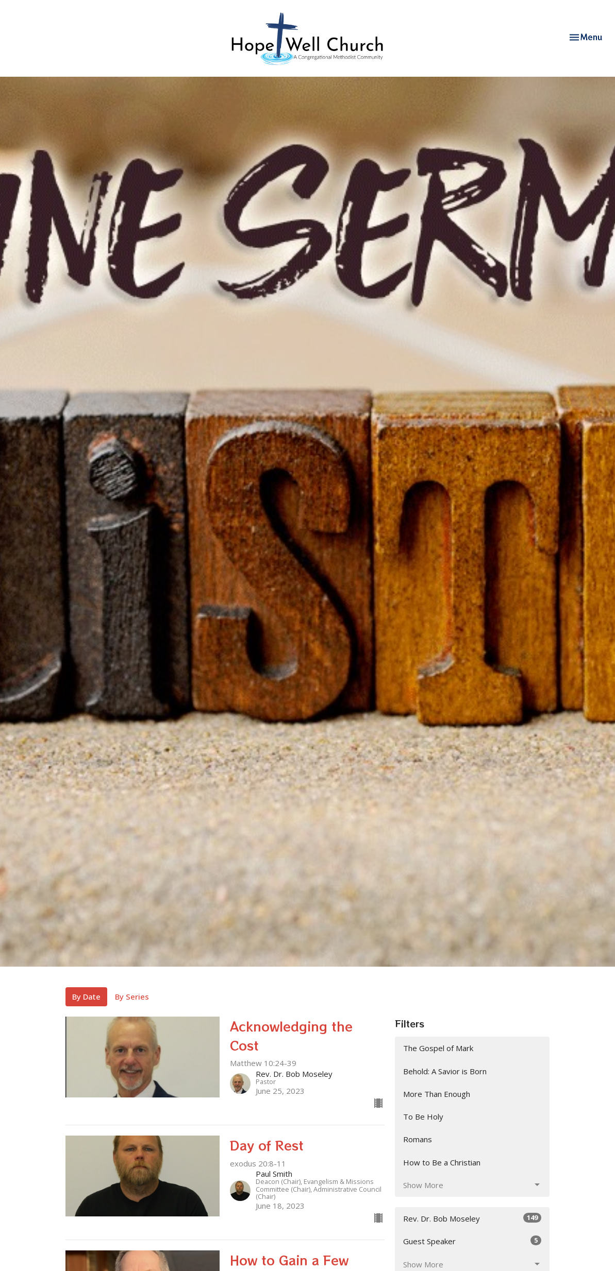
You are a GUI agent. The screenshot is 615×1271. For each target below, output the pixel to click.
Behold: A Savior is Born (445, 1071)
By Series (132, 996)
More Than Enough (436, 1094)
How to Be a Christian (441, 1162)
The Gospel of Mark (438, 1048)
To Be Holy (423, 1116)
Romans (417, 1139)
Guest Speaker (472, 1240)
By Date (86, 996)
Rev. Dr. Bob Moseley (472, 1218)
